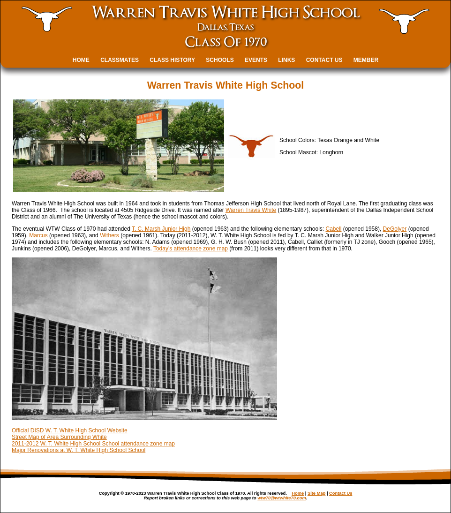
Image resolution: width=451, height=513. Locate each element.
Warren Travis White (251, 210)
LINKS (286, 60)
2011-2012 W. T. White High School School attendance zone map (93, 443)
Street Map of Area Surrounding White (59, 437)
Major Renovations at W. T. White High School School (78, 450)
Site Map (316, 493)
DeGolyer (395, 229)
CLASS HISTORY (172, 60)
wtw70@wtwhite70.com (281, 498)
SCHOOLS (219, 60)
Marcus (38, 235)
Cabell (334, 229)
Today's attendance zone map (190, 248)
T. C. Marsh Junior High (161, 229)
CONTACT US (324, 60)
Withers (109, 235)
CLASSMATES (119, 60)
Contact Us (340, 493)
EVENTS (256, 60)
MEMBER (365, 60)
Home (298, 493)
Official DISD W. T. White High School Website (70, 430)
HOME (81, 60)
